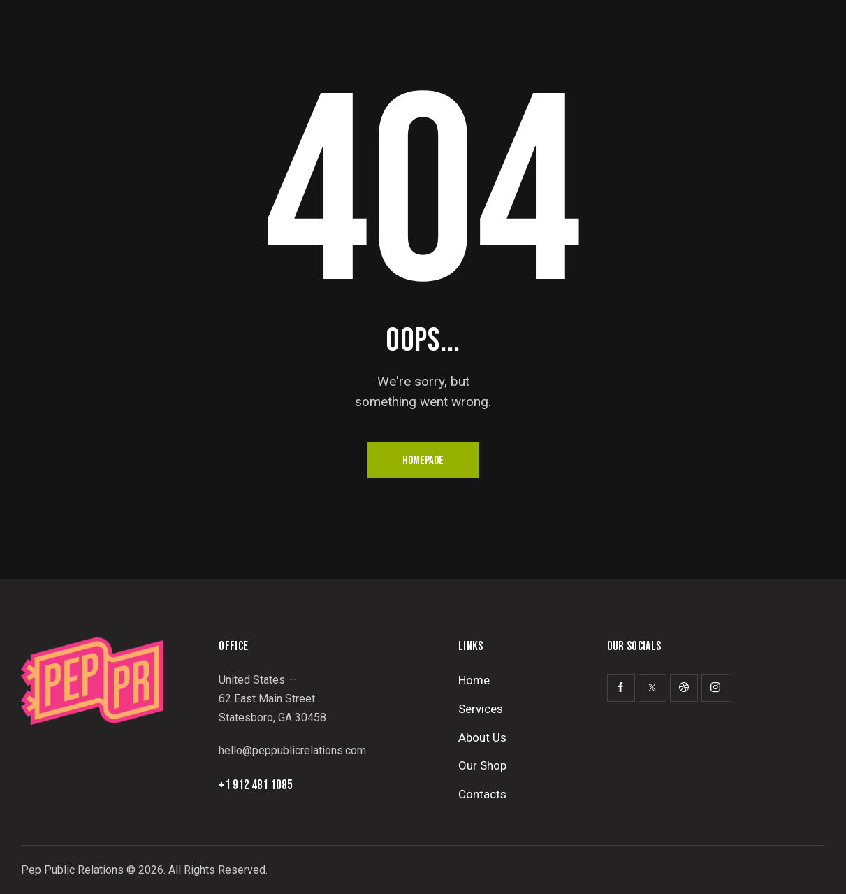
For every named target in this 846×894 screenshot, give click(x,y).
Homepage (423, 461)
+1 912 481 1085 (256, 785)
